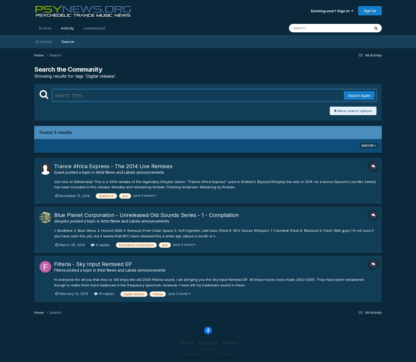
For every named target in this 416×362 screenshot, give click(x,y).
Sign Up (370, 10)
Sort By (369, 145)
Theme (186, 343)
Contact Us (208, 343)
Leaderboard (94, 28)
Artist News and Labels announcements (130, 172)
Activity (67, 30)
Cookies (230, 343)
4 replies (100, 245)
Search (68, 42)
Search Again (359, 95)
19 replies (104, 293)
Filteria (60, 270)
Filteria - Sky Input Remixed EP (93, 264)
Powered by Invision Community (208, 354)
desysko (61, 221)
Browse (45, 28)
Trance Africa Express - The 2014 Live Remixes (113, 166)
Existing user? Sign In (332, 11)
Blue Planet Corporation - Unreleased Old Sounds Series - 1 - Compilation (146, 215)
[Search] (315, 28)
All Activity (43, 42)
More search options (353, 111)
